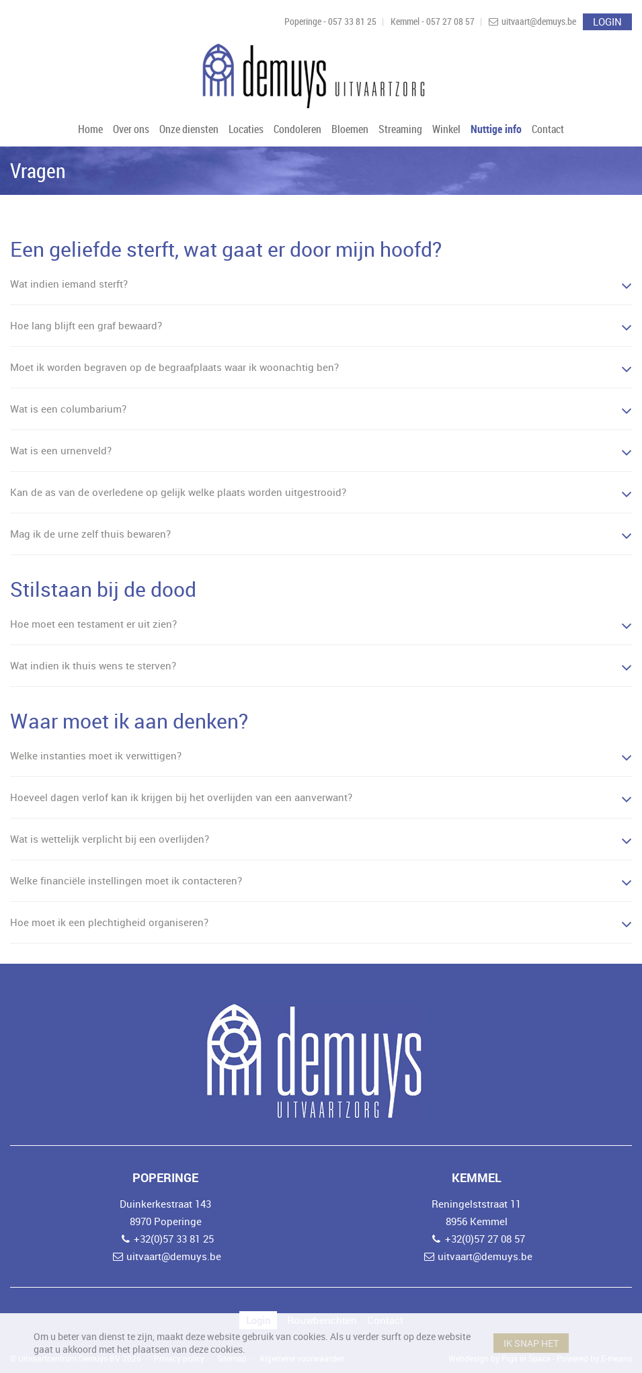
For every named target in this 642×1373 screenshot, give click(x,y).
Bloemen (349, 129)
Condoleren (297, 129)
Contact (548, 129)
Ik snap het (531, 1343)
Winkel (446, 129)
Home (90, 129)
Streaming (400, 129)
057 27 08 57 (450, 21)
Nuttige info (496, 129)
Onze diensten (188, 129)
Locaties (246, 129)
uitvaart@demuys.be (538, 21)
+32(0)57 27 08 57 (485, 1238)
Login (607, 21)
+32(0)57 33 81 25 (174, 1238)
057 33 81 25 (352, 21)
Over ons (131, 129)
